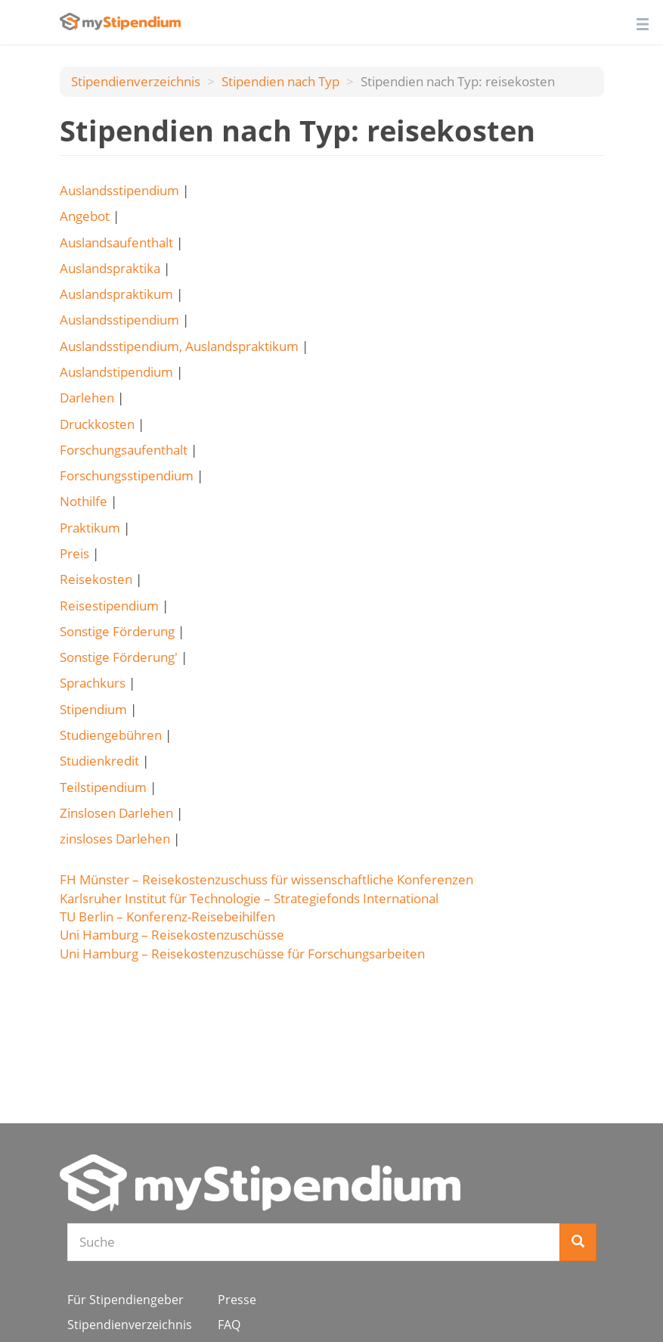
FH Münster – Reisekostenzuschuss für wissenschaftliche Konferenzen (266, 879)
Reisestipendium (109, 605)
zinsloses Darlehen (115, 838)
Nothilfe (83, 501)
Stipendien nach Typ (280, 81)
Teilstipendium (103, 787)
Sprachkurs (92, 682)
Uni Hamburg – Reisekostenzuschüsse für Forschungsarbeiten (242, 953)
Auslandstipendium (116, 372)
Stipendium (93, 709)
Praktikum (90, 527)
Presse (237, 1299)
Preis (74, 553)
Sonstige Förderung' (119, 657)
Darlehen (87, 397)
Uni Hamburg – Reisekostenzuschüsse (172, 934)
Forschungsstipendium (127, 475)
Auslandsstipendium (119, 190)
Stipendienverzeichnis (135, 81)
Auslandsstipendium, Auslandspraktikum (179, 346)
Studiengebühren (111, 735)
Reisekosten (96, 579)
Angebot (85, 216)
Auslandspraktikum (116, 294)
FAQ (229, 1324)
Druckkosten (97, 424)
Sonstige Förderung (117, 631)
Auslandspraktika (110, 268)
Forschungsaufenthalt (123, 449)
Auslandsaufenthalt (116, 242)
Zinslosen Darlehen (116, 813)
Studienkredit (99, 760)
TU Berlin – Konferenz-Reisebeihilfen (167, 916)
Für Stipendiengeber (125, 1299)
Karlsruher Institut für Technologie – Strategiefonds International (249, 898)
